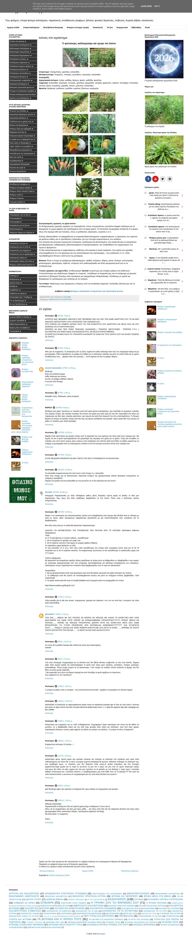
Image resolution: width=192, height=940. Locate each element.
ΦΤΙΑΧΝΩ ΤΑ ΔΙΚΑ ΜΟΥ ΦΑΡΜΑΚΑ (26, 925)
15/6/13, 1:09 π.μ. (65, 800)
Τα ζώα (110, 27)
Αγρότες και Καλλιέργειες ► (21, 98)
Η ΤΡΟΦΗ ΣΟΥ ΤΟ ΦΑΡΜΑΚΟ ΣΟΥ (115, 902)
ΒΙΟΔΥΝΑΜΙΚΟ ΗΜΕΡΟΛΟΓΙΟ (24, 896)
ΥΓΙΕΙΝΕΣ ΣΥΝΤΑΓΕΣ (34, 922)
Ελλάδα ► (14, 286)
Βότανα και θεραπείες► (19, 125)
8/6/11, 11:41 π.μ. (65, 642)
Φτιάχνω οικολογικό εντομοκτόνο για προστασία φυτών (97, 291)
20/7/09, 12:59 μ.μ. (65, 470)
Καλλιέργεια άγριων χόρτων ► (22, 66)
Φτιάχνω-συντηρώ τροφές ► (21, 188)
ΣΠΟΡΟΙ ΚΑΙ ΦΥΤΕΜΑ (20, 919)
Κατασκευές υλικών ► (18, 258)
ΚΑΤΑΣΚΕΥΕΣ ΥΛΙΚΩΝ (29, 914)
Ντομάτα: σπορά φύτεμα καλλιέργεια (26, 346)
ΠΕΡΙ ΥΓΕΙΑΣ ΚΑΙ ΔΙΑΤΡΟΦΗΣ (99, 916)
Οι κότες (25, 463)
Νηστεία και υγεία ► (18, 168)
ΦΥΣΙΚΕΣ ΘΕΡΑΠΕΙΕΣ (144, 925)
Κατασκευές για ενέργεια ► (20, 251)
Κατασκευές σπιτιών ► (19, 243)
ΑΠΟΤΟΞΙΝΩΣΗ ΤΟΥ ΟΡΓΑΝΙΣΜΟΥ (107, 894)
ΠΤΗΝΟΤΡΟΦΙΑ (172, 916)
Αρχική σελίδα (13, 27)
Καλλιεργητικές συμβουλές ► (21, 80)
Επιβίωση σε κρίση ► (18, 293)
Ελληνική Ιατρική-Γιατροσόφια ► (22, 136)
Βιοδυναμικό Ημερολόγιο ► (20, 52)
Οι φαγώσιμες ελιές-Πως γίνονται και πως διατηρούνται (27, 412)
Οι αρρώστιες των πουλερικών (169, 345)
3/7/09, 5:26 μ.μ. (64, 316)
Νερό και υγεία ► (16, 157)
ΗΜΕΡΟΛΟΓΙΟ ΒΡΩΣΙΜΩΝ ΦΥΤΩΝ (54, 906)
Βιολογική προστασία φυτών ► (22, 87)
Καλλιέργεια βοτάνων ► (19, 70)
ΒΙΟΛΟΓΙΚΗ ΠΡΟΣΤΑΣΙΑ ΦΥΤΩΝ (89, 896)
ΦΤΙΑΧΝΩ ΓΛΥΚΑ (113, 922)
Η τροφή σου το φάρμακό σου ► (23, 139)
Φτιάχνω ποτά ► (16, 195)
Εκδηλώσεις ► (15, 279)
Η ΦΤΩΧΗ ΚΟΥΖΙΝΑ (156, 903)
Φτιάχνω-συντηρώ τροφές (78, 27)
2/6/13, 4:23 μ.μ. (64, 786)
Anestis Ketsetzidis (53, 368)
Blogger (102, 934)
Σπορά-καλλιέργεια (31, 27)
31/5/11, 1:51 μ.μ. (62, 614)
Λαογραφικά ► (16, 331)
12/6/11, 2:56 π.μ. (65, 686)
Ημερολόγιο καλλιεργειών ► (21, 45)
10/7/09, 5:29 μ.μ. (63, 408)
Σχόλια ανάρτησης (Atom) (60, 875)
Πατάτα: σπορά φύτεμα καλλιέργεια (26, 398)
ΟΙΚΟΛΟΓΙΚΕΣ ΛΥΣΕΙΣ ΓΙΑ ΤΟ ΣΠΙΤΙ (24, 916)
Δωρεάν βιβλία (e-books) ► (21, 317)
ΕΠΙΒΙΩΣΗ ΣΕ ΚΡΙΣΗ (24, 903)
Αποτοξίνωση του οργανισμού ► (23, 153)
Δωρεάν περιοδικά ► (18, 321)
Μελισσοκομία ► (16, 229)
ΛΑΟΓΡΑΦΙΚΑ (66, 914)
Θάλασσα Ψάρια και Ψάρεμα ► (22, 233)
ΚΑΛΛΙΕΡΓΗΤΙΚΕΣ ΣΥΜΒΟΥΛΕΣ (25, 911)
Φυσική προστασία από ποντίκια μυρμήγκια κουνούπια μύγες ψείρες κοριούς (169, 424)
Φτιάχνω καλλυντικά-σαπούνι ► (22, 265)
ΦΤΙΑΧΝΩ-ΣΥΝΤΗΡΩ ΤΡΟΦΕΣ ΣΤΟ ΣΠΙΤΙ (107, 925)
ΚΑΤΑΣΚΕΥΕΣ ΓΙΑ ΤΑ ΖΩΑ (87, 911)
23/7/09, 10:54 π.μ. (65, 512)
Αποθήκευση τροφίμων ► (20, 184)
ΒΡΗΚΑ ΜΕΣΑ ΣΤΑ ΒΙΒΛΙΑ (157, 896)
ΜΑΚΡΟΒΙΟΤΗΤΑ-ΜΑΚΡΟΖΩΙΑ (89, 914)
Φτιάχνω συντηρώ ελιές (27, 370)
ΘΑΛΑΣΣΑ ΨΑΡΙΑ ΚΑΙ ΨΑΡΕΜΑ (121, 906)
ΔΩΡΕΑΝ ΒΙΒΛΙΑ (54, 899)
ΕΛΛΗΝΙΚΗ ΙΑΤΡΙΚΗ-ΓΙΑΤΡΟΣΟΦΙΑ (165, 899)
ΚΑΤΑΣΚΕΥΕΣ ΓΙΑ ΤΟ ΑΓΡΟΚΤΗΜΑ (120, 911)
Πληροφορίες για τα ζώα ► (20, 215)
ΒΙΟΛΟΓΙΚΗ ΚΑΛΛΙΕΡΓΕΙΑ (56, 896)
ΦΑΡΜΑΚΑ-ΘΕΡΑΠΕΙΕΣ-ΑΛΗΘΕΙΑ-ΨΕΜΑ (85, 922)
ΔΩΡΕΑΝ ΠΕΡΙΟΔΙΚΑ (76, 900)
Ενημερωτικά (122, 27)
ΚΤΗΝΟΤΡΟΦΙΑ (49, 914)
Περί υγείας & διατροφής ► (20, 143)
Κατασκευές (98, 27)
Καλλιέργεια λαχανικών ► (20, 63)
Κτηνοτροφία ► (16, 222)
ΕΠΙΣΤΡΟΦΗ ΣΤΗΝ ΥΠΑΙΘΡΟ (73, 903)
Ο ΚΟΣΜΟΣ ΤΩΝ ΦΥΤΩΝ (170, 914)
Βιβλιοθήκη (136, 27)
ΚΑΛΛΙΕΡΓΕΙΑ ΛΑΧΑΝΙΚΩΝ (103, 908)
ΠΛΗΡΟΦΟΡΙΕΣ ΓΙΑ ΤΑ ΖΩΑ (150, 916)
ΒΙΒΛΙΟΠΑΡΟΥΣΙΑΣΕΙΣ (138, 893)
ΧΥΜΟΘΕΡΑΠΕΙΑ (16, 927)
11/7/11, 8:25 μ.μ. (65, 756)
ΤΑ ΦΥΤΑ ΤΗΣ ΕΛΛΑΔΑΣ (138, 919)
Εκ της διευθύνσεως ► (19, 304)
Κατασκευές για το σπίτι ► (20, 247)
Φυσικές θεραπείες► (18, 171)
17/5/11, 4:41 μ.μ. (65, 597)
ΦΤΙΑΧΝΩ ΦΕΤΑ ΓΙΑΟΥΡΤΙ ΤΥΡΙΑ (65, 925)
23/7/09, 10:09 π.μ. (60, 492)
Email (147, 27)
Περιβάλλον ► (15, 290)
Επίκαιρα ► (14, 276)
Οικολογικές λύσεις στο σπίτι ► (22, 261)
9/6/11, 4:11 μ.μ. (64, 659)
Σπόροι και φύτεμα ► (18, 41)
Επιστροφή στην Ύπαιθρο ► (21, 297)
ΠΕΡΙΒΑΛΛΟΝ (126, 916)
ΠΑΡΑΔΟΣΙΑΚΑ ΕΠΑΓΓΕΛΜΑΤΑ (69, 916)
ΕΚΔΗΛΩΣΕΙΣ (117, 899)
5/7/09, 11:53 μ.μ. (69, 368)
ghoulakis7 (49, 614)
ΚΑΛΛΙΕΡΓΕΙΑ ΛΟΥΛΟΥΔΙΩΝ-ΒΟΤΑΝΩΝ (138, 908)
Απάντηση (49, 340)
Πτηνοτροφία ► (16, 218)
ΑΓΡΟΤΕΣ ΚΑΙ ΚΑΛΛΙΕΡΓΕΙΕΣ (24, 893)
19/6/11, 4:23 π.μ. (65, 741)
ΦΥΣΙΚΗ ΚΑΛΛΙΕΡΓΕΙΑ (170, 925)
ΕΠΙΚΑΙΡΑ (47, 902)
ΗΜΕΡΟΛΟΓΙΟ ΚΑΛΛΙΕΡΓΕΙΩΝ (60, 299)
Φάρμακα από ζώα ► (18, 132)
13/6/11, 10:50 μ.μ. (65, 721)
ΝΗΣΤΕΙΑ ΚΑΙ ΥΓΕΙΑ (149, 914)
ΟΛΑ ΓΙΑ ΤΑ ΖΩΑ (49, 916)
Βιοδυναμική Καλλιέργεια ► (20, 48)
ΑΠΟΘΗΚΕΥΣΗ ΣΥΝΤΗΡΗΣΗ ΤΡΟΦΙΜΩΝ (66, 893)
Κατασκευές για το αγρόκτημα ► (22, 254)
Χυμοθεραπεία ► (16, 161)
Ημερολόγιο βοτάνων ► (19, 118)
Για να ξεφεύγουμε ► (18, 301)
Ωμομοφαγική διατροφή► (20, 164)
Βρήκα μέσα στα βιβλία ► (20, 328)
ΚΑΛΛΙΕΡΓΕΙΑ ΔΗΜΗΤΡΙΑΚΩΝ (70, 908)
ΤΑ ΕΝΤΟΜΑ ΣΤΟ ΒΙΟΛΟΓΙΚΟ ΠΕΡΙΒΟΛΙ (106, 919)
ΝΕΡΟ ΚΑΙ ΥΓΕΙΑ (130, 914)
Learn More (146, 6)
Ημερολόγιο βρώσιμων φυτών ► (23, 114)
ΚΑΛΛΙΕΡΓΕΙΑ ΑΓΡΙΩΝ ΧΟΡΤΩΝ (152, 906)
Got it (157, 6)
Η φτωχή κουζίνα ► (17, 202)
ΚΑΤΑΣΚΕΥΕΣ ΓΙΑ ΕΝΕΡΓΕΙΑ (59, 911)
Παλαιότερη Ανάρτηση (129, 871)
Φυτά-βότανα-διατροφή (53, 27)
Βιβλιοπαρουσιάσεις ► (19, 324)
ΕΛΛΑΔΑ (138, 899)
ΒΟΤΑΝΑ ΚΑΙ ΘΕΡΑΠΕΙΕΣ (124, 896)
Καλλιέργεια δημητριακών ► (21, 55)
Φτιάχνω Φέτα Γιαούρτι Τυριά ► (22, 191)
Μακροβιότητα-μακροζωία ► (21, 150)
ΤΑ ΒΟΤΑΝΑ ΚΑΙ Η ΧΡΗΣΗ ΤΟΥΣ (59, 919)
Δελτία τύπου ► (16, 283)
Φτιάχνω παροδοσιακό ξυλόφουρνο (27, 452)
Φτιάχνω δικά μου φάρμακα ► (22, 129)
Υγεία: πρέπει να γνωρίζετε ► (21, 146)
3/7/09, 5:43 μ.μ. (64, 348)
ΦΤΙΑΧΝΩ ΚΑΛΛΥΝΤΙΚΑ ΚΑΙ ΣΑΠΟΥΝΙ (141, 922)
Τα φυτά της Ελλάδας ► (19, 111)
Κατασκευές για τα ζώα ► (20, 225)
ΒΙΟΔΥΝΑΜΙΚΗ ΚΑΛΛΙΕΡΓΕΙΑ (167, 894)
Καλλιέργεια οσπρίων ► (19, 59)
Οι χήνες (160, 384)
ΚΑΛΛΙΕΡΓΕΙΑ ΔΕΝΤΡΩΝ (37, 908)
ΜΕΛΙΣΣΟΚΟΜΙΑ (113, 914)
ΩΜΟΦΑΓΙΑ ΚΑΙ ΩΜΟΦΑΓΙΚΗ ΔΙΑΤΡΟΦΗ (44, 927)
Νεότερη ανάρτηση (47, 871)
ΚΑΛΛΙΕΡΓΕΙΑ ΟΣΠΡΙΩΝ (169, 908)
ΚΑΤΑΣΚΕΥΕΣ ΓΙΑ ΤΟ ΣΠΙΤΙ (155, 911)
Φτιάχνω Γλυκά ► (17, 198)
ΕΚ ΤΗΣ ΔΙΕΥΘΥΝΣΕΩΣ (96, 900)
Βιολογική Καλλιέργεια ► (19, 84)
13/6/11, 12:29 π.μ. (65, 701)
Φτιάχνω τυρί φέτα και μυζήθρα (27, 439)
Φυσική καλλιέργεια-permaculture (23, 94)
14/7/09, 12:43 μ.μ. (65, 432)
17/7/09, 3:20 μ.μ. (65, 455)
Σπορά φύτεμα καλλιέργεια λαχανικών (27, 384)
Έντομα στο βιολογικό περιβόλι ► (23, 91)
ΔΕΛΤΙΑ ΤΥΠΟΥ (33, 899)
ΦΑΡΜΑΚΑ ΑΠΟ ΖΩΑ (55, 922)
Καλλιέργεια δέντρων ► (19, 77)
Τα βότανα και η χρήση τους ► (22, 122)
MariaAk (48, 492)
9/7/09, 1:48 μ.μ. (64, 393)
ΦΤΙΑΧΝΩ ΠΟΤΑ (170, 922)
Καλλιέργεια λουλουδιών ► (20, 73)
